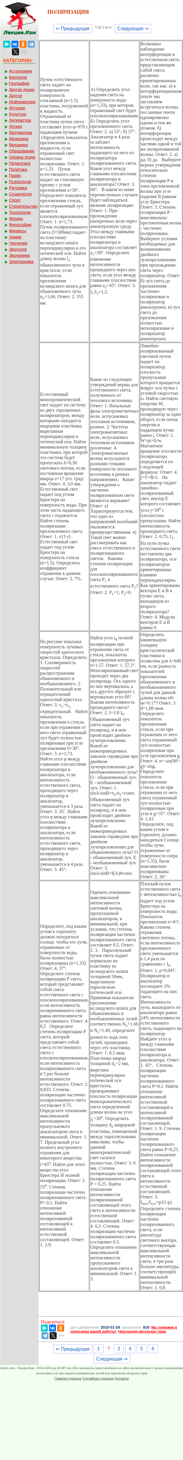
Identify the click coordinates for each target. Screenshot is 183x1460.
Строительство (23, 206)
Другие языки (21, 89)
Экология (18, 249)
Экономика (19, 255)
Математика (20, 132)
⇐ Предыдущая (72, 28)
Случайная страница (98, 1378)
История (17, 108)
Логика (15, 126)
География (19, 83)
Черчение (18, 243)
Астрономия (20, 71)
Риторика (18, 187)
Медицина (19, 138)
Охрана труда (22, 157)
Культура (17, 114)
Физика (16, 218)
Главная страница (67, 1378)
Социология (20, 194)
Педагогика (19, 163)
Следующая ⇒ (133, 28)
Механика (18, 144)
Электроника (21, 261)
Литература (20, 120)
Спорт (14, 200)
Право (15, 175)
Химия (15, 237)
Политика (18, 169)
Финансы (17, 231)
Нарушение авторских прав (142, 1332)
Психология (20, 181)
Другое (15, 95)
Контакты (122, 1378)
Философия (20, 224)
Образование (21, 151)
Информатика (22, 101)
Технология (20, 212)
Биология (18, 77)
